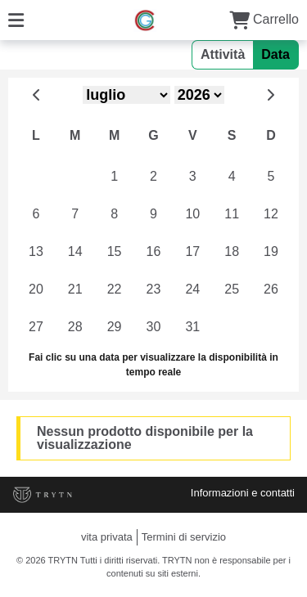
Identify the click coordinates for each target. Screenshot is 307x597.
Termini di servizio (184, 537)
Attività (223, 54)
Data (275, 54)
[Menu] (16, 19)
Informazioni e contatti (243, 493)
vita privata (107, 537)
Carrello (264, 19)
